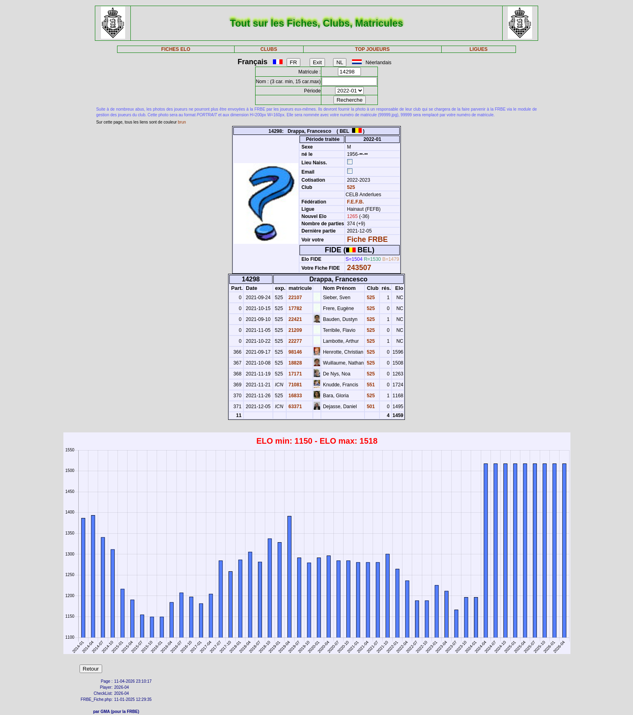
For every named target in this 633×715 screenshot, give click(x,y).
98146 (294, 352)
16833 (294, 395)
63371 (294, 406)
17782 (294, 308)
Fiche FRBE (367, 239)
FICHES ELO (175, 49)
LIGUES (479, 49)
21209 (294, 330)
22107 (294, 297)
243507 (359, 268)
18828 (294, 363)
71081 (294, 385)
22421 (294, 319)
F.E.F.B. (355, 202)
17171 (294, 374)
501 (370, 406)
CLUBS (268, 49)
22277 (294, 341)
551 (370, 385)
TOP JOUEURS (372, 49)
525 (350, 187)
